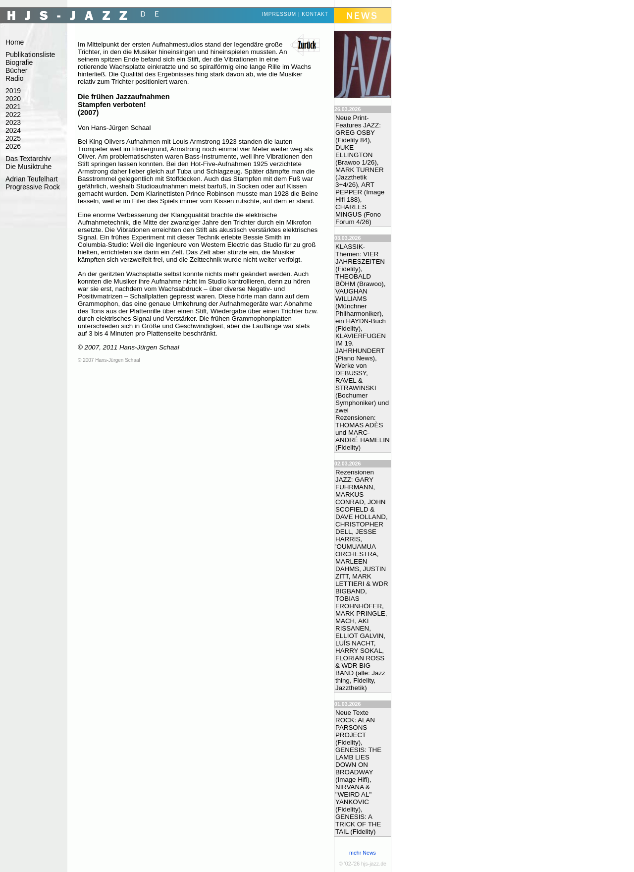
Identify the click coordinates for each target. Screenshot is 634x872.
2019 (13, 91)
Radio (14, 78)
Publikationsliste (30, 54)
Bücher (16, 70)
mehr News (362, 853)
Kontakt (315, 14)
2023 (13, 122)
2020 (13, 99)
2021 (13, 107)
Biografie (19, 62)
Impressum (279, 14)
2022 (13, 114)
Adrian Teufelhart (31, 179)
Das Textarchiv (28, 159)
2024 (13, 130)
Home (14, 42)
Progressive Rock (32, 187)
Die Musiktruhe (28, 167)
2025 (13, 138)
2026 (13, 146)
